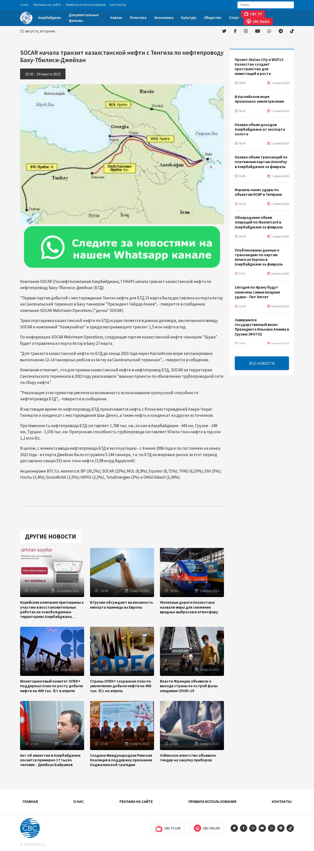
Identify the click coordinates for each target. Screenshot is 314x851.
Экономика (163, 17)
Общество (212, 17)
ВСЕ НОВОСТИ (262, 363)
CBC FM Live (207, 828)
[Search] (265, 4)
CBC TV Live (168, 828)
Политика (138, 17)
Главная (30, 801)
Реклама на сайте (47, 5)
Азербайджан (49, 17)
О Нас (24, 5)
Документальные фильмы (84, 18)
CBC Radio (258, 21)
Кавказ (116, 17)
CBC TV (253, 13)
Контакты (118, 5)
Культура (188, 17)
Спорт (234, 17)
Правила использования (86, 5)
